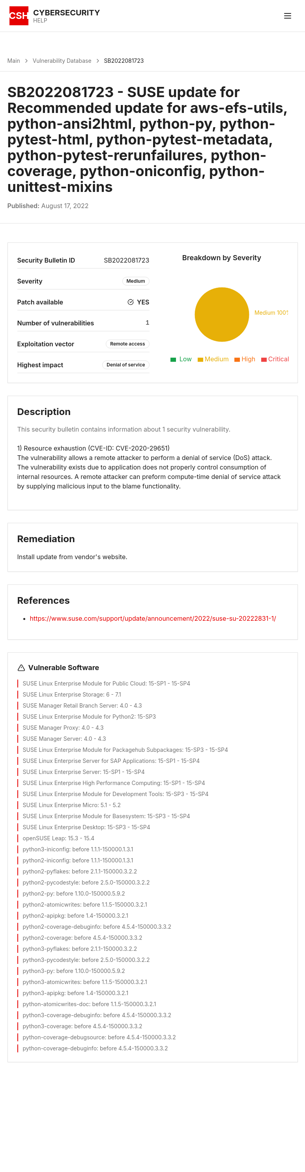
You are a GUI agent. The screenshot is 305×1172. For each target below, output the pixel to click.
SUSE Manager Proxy (51, 727)
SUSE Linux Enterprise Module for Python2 (79, 716)
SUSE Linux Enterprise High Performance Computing (92, 782)
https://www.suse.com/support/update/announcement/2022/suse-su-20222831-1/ (153, 618)
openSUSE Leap (44, 838)
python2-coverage (47, 937)
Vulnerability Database (62, 60)
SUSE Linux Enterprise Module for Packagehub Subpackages (102, 749)
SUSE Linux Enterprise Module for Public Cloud (84, 683)
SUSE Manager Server (52, 738)
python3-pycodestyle (51, 959)
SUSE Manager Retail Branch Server (70, 705)
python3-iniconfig (46, 849)
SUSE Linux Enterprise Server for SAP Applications (89, 760)
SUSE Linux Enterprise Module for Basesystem (83, 816)
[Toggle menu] (288, 16)
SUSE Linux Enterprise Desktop (64, 827)
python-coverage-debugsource (64, 1037)
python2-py (38, 893)
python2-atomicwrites (51, 904)
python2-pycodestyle (51, 882)
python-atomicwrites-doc (56, 1004)
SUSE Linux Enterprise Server (61, 771)
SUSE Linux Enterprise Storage (63, 694)
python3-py (38, 970)
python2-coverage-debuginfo (61, 926)
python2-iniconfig (46, 860)
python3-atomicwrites (51, 982)
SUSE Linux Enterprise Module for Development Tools (93, 794)
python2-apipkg (43, 915)
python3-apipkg (43, 993)
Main (13, 60)
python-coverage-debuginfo (60, 1048)
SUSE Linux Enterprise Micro (60, 805)
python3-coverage (47, 1026)
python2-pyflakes (46, 871)
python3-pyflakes (46, 948)
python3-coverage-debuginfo (61, 1015)
